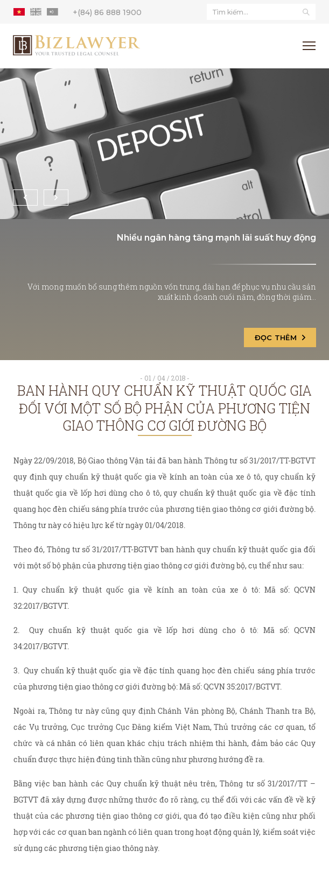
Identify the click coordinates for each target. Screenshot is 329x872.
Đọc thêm (280, 337)
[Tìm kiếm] (306, 12)
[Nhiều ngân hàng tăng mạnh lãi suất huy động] (164, 143)
